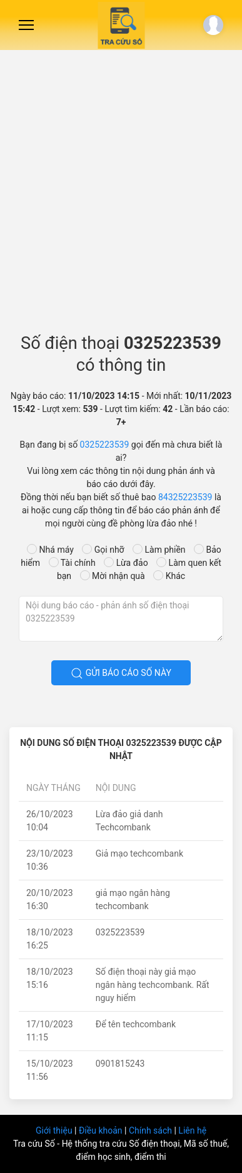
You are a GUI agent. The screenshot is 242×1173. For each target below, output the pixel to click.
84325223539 (185, 497)
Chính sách (151, 1130)
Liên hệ (192, 1130)
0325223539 (104, 445)
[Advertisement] (121, 187)
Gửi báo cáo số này (121, 673)
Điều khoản (101, 1130)
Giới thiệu (55, 1130)
